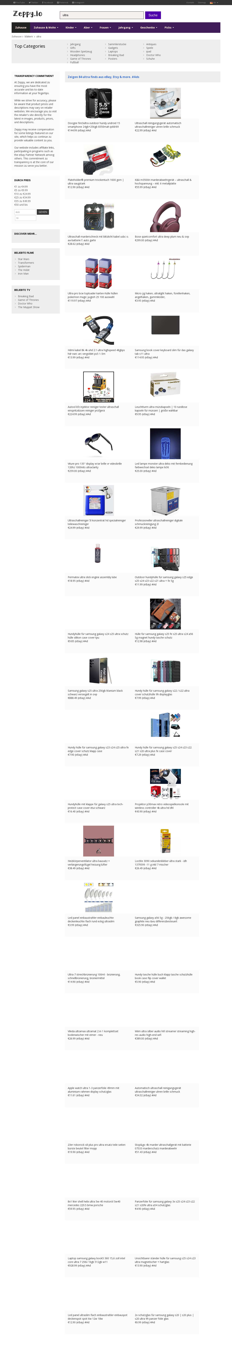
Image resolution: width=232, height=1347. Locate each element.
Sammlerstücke (117, 44)
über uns (70, 1287)
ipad (148, 51)
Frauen (105, 27)
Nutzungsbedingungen (23, 1316)
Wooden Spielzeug (81, 51)
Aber (88, 27)
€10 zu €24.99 (22, 193)
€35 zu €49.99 (22, 201)
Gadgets (113, 48)
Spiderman (24, 260)
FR (87, 1316)
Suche (153, 15)
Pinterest (62, 2)
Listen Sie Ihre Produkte (79, 1298)
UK (82, 1316)
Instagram (78, 2)
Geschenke (148, 27)
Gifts (73, 48)
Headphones (77, 55)
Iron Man (23, 267)
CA (13, 1320)
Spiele (149, 48)
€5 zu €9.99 (21, 190)
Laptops (113, 51)
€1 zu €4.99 (21, 186)
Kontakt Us (71, 1291)
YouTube (19, 2)
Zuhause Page (73, 1295)
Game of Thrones (80, 58)
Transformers (26, 256)
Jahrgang (125, 27)
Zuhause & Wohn (46, 27)
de (214, 2)
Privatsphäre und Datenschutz (50, 1316)
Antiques (151, 44)
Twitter (33, 2)
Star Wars (23, 252)
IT (102, 1316)
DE (92, 1316)
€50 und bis (21, 204)
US (106, 1316)
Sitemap (202, 2)
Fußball (74, 62)
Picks (169, 27)
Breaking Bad (116, 55)
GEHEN (50, 212)
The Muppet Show (29, 300)
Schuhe (150, 58)
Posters (112, 58)
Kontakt (190, 2)
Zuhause (20, 27)
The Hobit (24, 263)
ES (97, 1316)
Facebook (47, 2)
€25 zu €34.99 (22, 197)
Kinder (71, 27)
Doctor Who (153, 55)
